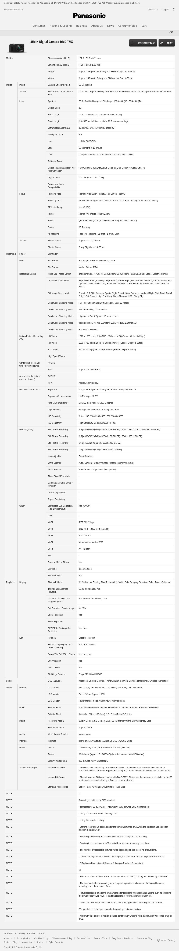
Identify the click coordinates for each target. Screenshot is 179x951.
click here (135, 2)
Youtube (31, 933)
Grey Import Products (122, 938)
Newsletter (27, 942)
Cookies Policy (41, 938)
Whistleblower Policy (62, 938)
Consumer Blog (144, 938)
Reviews (40, 942)
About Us (7, 938)
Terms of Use (83, 938)
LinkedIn (41, 933)
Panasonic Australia (13, 9)
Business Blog (10, 942)
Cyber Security (56, 942)
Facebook (8, 933)
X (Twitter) (20, 933)
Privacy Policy (23, 938)
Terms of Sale (100, 938)
